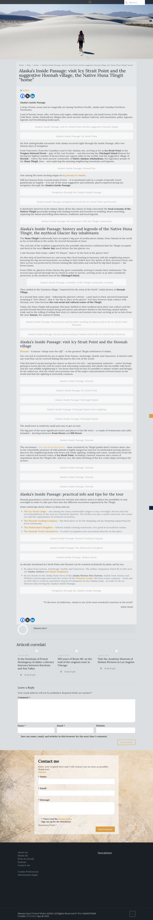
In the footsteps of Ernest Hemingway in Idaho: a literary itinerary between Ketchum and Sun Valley (36, 663)
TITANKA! (31, 916)
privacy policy (65, 819)
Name (22, 725)
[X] (27, 96)
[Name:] (76, 781)
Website (100, 725)
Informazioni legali (28, 874)
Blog (29, 65)
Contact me (24, 865)
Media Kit (23, 855)
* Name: (42, 776)
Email (61, 725)
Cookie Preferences (28, 871)
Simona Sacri (40, 628)
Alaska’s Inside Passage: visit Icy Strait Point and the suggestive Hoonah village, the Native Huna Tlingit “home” (87, 65)
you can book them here (52, 447)
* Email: (42, 788)
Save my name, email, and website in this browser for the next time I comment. (64, 736)
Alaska (36, 65)
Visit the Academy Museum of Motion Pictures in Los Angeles (116, 660)
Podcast (22, 862)
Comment (24, 697)
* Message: (44, 800)
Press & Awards (26, 858)
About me (23, 852)
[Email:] (76, 793)
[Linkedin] (32, 96)
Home (21, 65)
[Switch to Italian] (26, 90)
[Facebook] (22, 96)
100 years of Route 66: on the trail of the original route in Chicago (75, 662)
